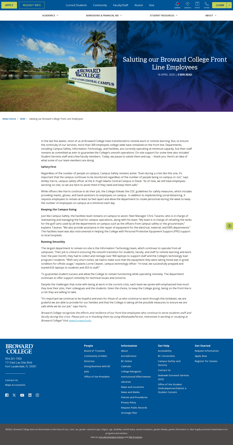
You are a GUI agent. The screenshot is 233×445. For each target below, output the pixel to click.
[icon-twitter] (16, 395)
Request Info (32, 5)
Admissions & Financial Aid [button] (102, 15)
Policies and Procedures (134, 397)
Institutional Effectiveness (136, 376)
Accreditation (128, 355)
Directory (89, 361)
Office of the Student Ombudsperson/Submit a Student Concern (172, 388)
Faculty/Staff (120, 5)
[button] (229, 225)
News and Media (130, 392)
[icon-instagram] (39, 395)
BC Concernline (166, 355)
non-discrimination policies (111, 437)
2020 (22, 118)
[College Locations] (187, 5)
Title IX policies (135, 437)
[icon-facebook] (8, 395)
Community (100, 5)
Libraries (126, 381)
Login (224, 5)
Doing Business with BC (97, 366)
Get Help (163, 345)
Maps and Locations (132, 386)
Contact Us (11, 380)
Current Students (76, 5)
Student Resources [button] (162, 15)
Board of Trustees (94, 350)
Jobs (86, 371)
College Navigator (131, 371)
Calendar (126, 366)
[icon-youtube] (23, 395)
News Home (9, 118)
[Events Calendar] (197, 5)
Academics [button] (48, 15)
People (88, 345)
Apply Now (201, 355)
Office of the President (97, 376)
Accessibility (165, 350)
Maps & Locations (15, 384)
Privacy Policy (128, 402)
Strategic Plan (129, 412)
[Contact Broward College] (206, 5)
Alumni (138, 5)
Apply (9, 5)
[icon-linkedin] (31, 395)
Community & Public (95, 355)
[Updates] (177, 5)
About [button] (209, 15)
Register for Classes (206, 361)
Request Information (207, 350)
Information (129, 345)
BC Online (126, 361)
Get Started (202, 345)
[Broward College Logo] (14, 15)
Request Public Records (134, 407)
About (124, 350)
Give (151, 5)
